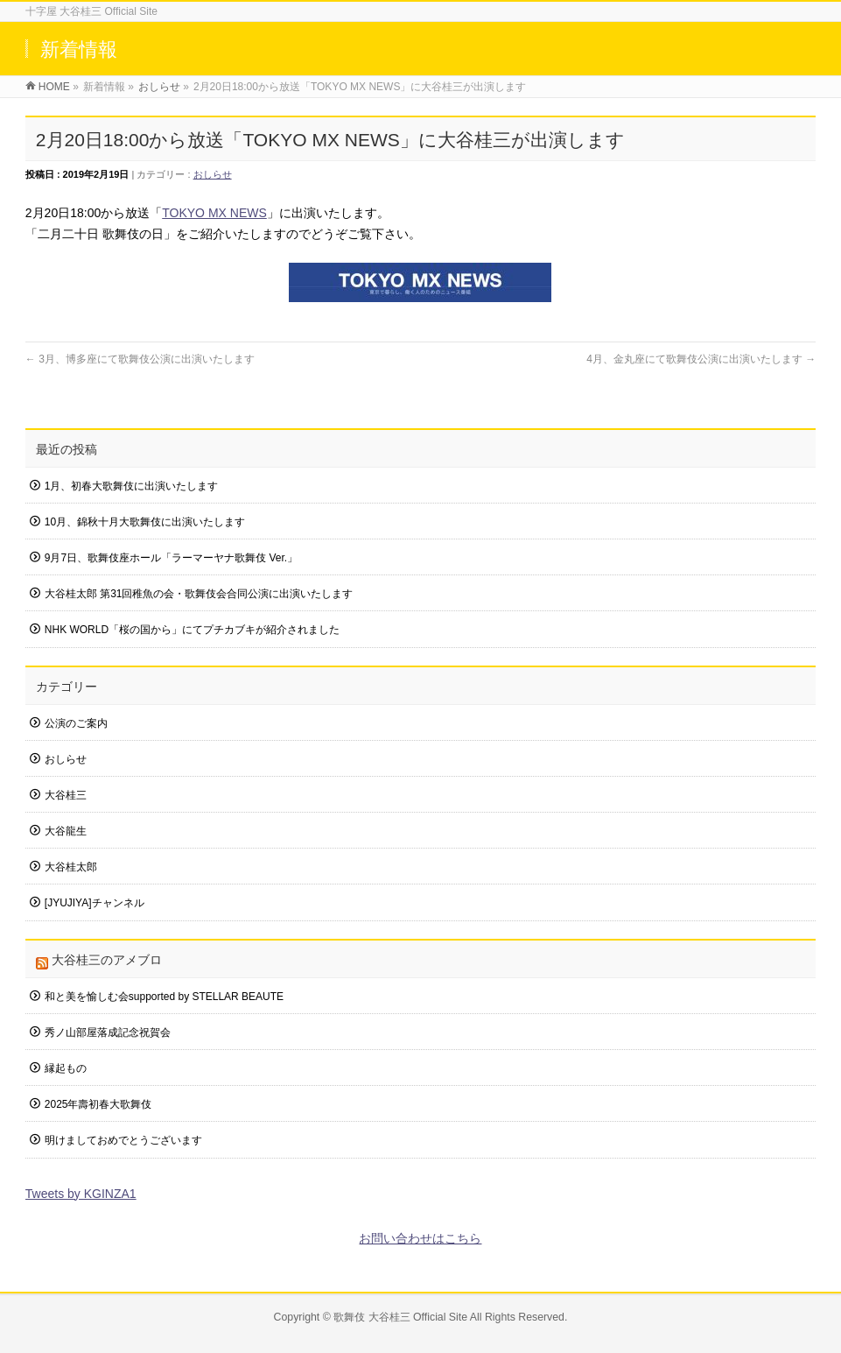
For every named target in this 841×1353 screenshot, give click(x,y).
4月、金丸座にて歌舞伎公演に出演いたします (701, 359)
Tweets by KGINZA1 (81, 1194)
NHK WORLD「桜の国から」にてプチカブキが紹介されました (192, 630)
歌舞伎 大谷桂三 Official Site (400, 1317)
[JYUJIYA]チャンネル (94, 903)
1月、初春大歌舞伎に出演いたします (132, 486)
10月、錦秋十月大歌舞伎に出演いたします (145, 522)
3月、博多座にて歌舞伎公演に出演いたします (140, 359)
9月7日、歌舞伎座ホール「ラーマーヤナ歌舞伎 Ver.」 (171, 558)
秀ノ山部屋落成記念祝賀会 (108, 1032)
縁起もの (66, 1068)
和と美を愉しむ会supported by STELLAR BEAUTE (164, 996)
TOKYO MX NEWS (214, 213)
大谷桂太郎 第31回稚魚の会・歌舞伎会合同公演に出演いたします (199, 594)
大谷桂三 (66, 795)
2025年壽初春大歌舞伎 (98, 1104)
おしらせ (212, 174)
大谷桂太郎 (71, 867)
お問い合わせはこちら (420, 1238)
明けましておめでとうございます (123, 1140)
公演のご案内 (76, 723)
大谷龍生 (66, 831)
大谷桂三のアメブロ (107, 960)
